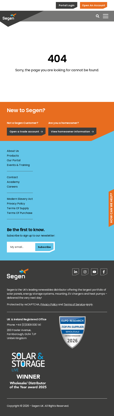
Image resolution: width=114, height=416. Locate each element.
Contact (12, 177)
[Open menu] (105, 16)
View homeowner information (72, 137)
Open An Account (93, 5)
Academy (13, 182)
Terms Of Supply (18, 208)
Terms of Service (74, 304)
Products (13, 156)
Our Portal (13, 160)
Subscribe (44, 247)
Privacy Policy (16, 203)
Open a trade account (26, 137)
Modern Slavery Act (20, 199)
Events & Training (18, 165)
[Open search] (97, 16)
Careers (12, 187)
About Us (13, 151)
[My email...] (21, 247)
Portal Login (66, 5)
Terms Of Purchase (19, 213)
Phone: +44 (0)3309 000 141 (24, 325)
